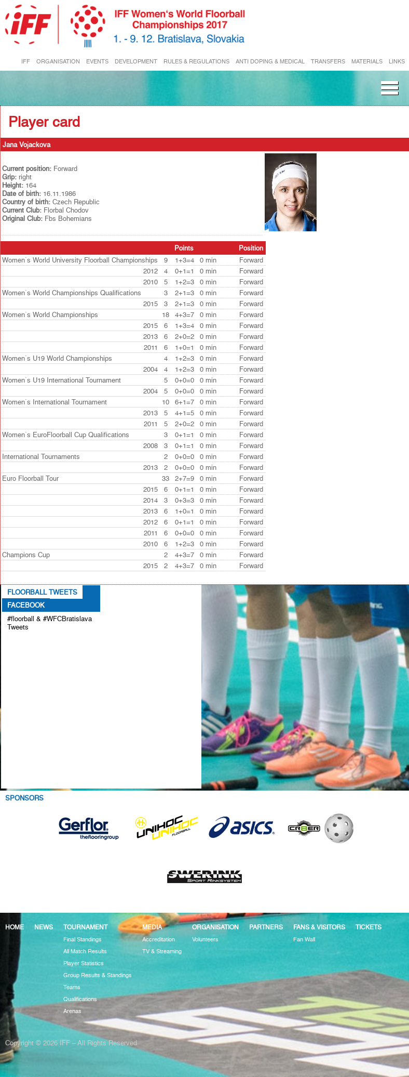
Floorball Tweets (42, 592)
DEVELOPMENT (136, 61)
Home (14, 927)
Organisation (215, 927)
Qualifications (80, 999)
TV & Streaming (162, 951)
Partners (266, 927)
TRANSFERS (328, 61)
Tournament (85, 927)
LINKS (397, 61)
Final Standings (82, 939)
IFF (25, 61)
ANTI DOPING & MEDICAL (270, 61)
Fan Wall (304, 939)
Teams (71, 987)
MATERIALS (367, 61)
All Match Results (85, 951)
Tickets (368, 927)
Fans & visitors (319, 927)
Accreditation (158, 939)
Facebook (26, 605)
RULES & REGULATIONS (196, 61)
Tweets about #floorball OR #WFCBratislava (45, 644)
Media (152, 927)
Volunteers (205, 939)
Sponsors (24, 798)
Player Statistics (83, 963)
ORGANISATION (58, 61)
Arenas (72, 1011)
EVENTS (97, 61)
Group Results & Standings (97, 975)
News (43, 927)
